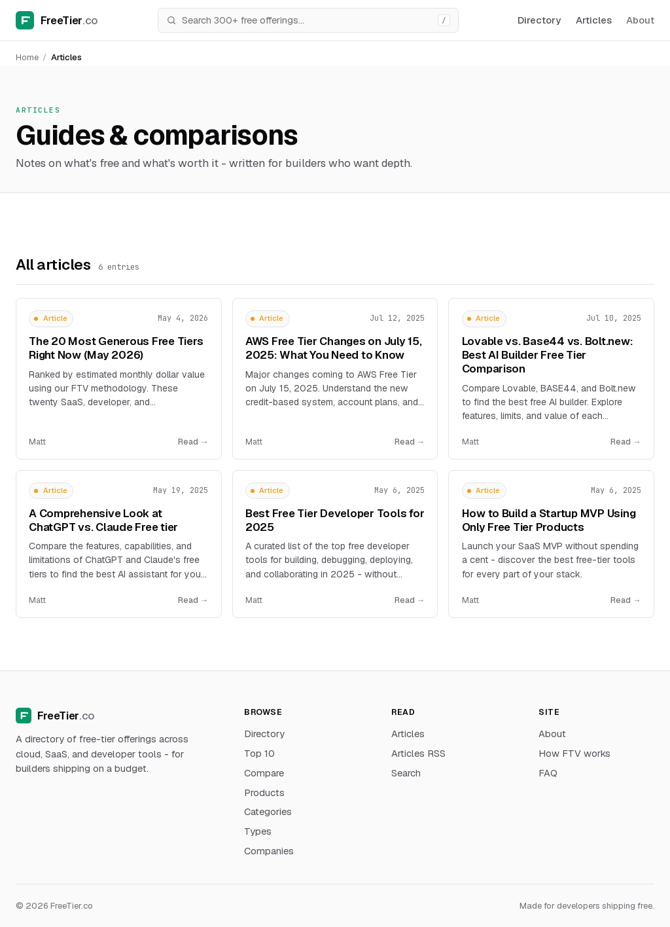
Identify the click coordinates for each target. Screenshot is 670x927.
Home (27, 57)
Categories (268, 811)
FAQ (547, 773)
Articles (594, 20)
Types (258, 831)
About (640, 20)
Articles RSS (418, 753)
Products (264, 792)
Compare (264, 773)
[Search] (306, 20)
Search (406, 773)
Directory (539, 20)
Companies (269, 851)
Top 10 (259, 753)
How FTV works (574, 753)
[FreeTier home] (57, 20)
